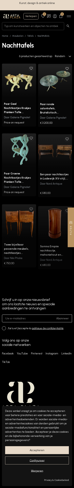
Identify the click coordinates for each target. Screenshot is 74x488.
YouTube (22, 353)
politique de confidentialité (48, 328)
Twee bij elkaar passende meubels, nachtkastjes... (16, 255)
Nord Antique (54, 190)
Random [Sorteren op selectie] (63, 56)
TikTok (6, 362)
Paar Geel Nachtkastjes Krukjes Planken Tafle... (17, 111)
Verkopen (31, 16)
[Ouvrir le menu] (69, 16)
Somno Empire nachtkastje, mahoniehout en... (51, 256)
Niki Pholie (16, 264)
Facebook (8, 353)
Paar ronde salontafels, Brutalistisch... (49, 113)
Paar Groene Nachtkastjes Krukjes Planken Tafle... (17, 183)
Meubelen (17, 35)
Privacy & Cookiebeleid (56, 480)
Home (5, 35)
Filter (70, 228)
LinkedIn (66, 353)
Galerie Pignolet (20, 120)
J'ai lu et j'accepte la (35, 328)
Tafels (30, 35)
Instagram (52, 353)
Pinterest (36, 353)
